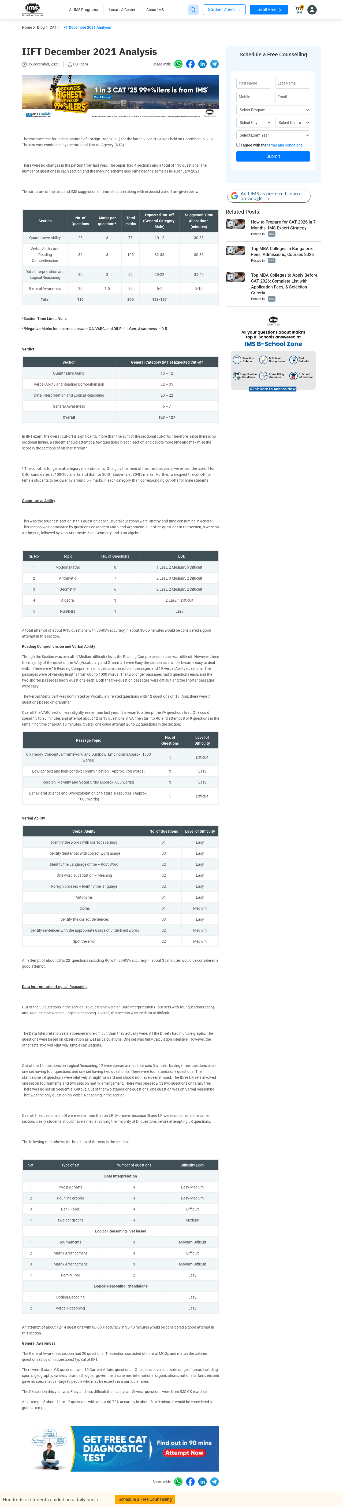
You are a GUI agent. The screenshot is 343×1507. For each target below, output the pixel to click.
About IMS (155, 10)
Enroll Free (268, 9)
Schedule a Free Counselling (145, 1499)
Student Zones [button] (224, 9)
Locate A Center (122, 10)
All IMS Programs (83, 10)
